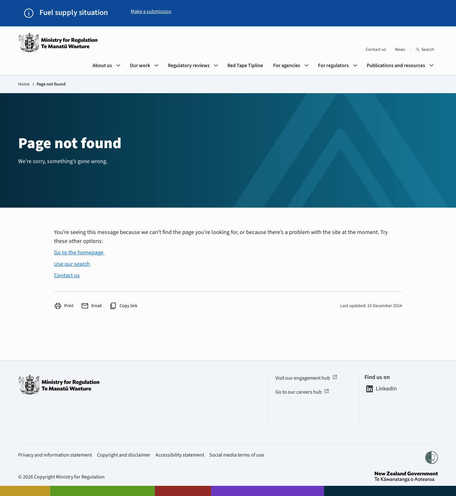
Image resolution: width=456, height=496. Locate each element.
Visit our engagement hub (306, 378)
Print (63, 306)
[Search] (425, 49)
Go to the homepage (79, 253)
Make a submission (151, 11)
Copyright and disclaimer (123, 454)
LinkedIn (380, 389)
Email (91, 306)
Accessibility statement (179, 454)
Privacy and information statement (55, 454)
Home (24, 84)
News (400, 49)
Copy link (123, 306)
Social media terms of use (236, 454)
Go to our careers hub (302, 392)
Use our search (72, 264)
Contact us (376, 49)
